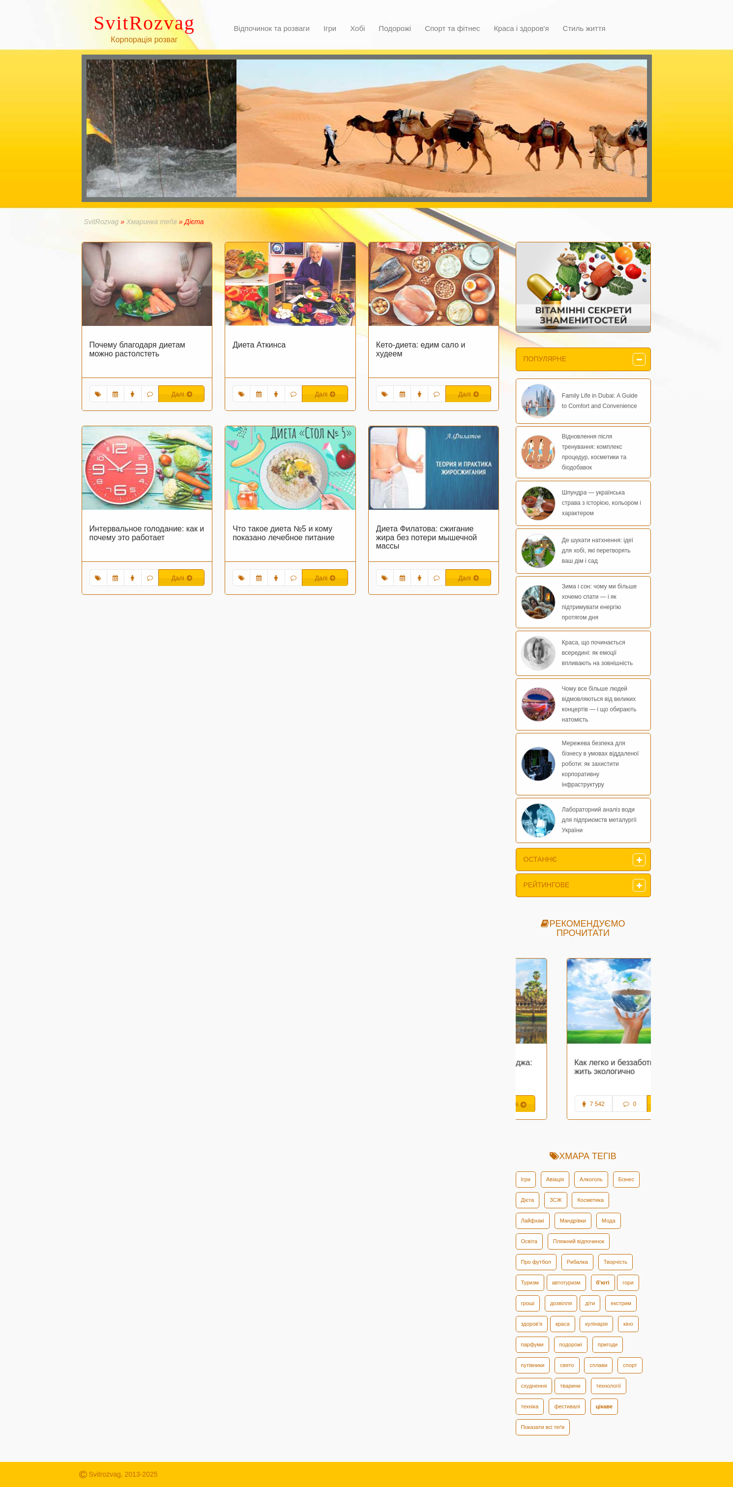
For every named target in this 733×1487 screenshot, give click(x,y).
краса (563, 1324)
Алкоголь (591, 1179)
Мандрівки (573, 1221)
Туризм (530, 1282)
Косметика (590, 1200)
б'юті (603, 1282)
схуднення (534, 1386)
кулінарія (596, 1324)
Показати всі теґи (543, 1427)
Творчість (615, 1262)
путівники (533, 1365)
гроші (528, 1303)
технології (608, 1386)
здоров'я (531, 1324)
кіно (628, 1324)
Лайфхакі (532, 1221)
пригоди (607, 1344)
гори (627, 1282)
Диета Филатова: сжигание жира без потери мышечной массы (426, 537)
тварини (570, 1386)
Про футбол (536, 1262)
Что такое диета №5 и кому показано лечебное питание (283, 533)
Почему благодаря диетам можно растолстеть (137, 349)
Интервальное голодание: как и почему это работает (147, 533)
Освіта (529, 1241)
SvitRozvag (101, 222)
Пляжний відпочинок (578, 1241)
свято (567, 1365)
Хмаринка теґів (151, 222)
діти (590, 1303)
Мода (609, 1221)
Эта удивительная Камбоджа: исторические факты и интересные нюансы (580, 1071)
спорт (630, 1365)
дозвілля (561, 1303)
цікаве (604, 1406)
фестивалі (567, 1406)
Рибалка (577, 1262)
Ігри (525, 1179)
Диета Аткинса (259, 345)
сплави (598, 1365)
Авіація (555, 1179)
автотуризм (566, 1282)
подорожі (570, 1344)
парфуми (532, 1344)
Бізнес (626, 1179)
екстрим (621, 1303)
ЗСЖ (556, 1200)
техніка (530, 1406)
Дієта (527, 1200)
